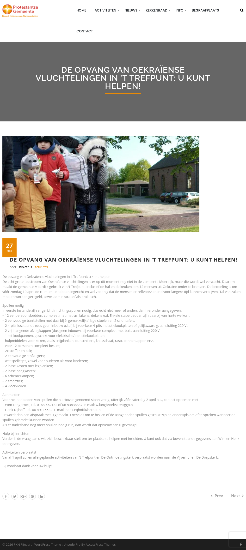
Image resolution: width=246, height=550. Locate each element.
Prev (219, 495)
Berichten (41, 267)
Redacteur (25, 267)
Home (81, 10)
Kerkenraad (156, 10)
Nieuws (131, 10)
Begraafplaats (205, 10)
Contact (84, 31)
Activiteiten (105, 10)
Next (235, 495)
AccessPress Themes (101, 544)
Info (179, 10)
